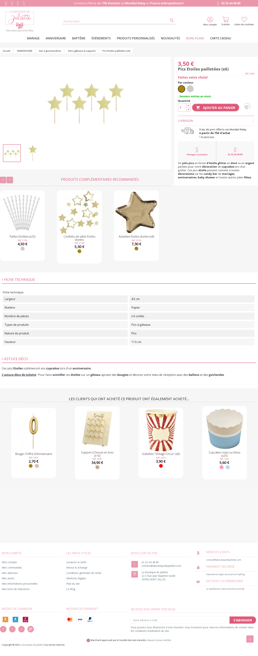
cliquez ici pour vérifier (159, 640)
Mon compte (9, 562)
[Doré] (79, 251)
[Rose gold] (37, 466)
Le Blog (70, 589)
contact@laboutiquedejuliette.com (161, 565)
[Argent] (22, 248)
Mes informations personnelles (20, 583)
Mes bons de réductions (16, 589)
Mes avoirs (8, 578)
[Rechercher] (119, 21)
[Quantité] (182, 107)
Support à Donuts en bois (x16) (97, 454)
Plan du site (73, 583)
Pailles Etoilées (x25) (22, 236)
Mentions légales (76, 578)
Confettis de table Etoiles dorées (79, 238)
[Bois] (97, 467)
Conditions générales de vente (83, 573)
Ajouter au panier (215, 108)
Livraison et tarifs (76, 562)
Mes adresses (10, 573)
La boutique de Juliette (31, 644)
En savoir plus (207, 136)
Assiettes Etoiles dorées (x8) (136, 236)
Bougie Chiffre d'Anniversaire (33, 454)
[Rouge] (161, 466)
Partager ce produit (197, 151)
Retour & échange (76, 567)
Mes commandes (12, 567)
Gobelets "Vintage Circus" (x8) (161, 454)
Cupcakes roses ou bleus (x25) (224, 454)
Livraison (216, 121)
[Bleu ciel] (227, 467)
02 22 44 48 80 (228, 3)
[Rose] (221, 467)
